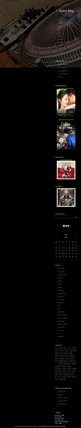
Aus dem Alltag (61, 271)
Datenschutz (60, 39)
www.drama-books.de (62, 397)
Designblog (60, 394)
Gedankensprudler (62, 391)
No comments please (62, 315)
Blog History (60, 77)
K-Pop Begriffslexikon (62, 71)
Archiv (59, 30)
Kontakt (59, 33)
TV (58, 333)
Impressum (60, 36)
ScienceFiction (61, 327)
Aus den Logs (60, 268)
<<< (56, 237)
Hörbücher (60, 287)
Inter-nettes (60, 290)
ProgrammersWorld (62, 318)
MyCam (59, 308)
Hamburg (59, 284)
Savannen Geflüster (62, 324)
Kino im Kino (60, 296)
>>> (76, 237)
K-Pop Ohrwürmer (61, 67)
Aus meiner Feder (61, 275)
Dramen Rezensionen (62, 64)
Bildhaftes (59, 278)
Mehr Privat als (61, 299)
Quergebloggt (60, 321)
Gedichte (59, 281)
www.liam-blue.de (61, 404)
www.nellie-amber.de (62, 401)
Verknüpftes (60, 336)
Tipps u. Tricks (61, 330)
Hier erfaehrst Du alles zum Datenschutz (50, 426)
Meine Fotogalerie (61, 42)
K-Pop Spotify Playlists (63, 74)
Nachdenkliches (61, 311)
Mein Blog (59, 26)
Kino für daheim (61, 293)
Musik (58, 305)
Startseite (59, 23)
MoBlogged (60, 302)
